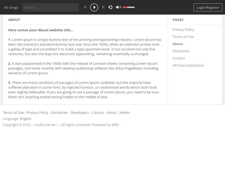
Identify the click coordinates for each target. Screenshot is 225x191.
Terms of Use (183, 36)
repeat (111, 7)
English (25, 118)
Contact (179, 58)
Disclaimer (181, 51)
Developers (80, 112)
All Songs (11, 7)
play (94, 8)
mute (170, 7)
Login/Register (207, 7)
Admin (125, 112)
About (178, 43)
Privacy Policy (183, 29)
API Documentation (188, 65)
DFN (115, 124)
